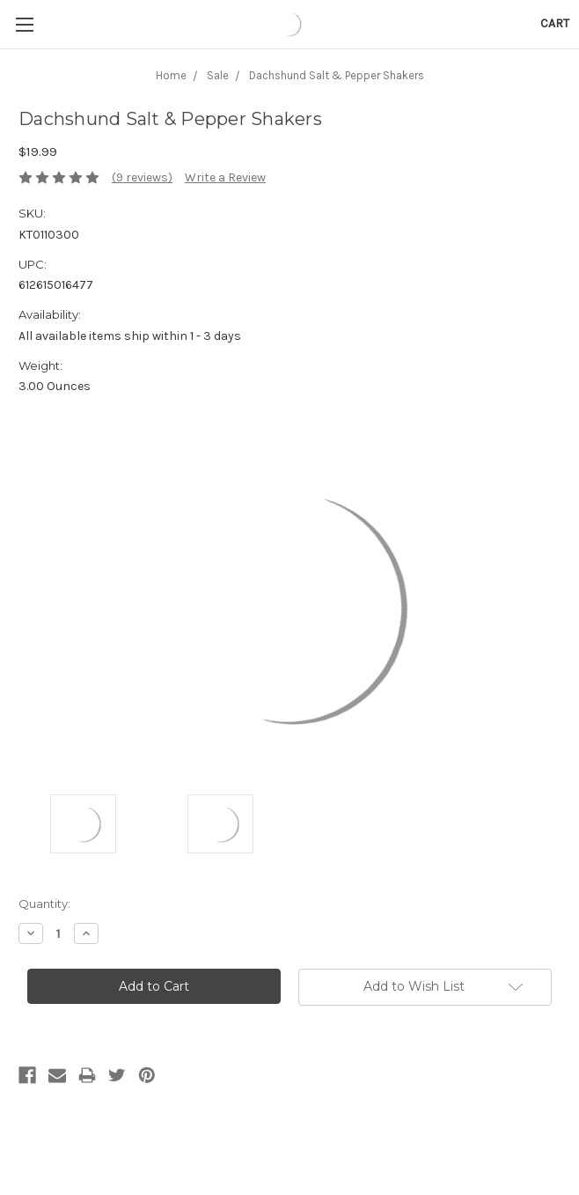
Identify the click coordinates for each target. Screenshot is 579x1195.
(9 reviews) (142, 177)
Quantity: (44, 903)
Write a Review (225, 177)
